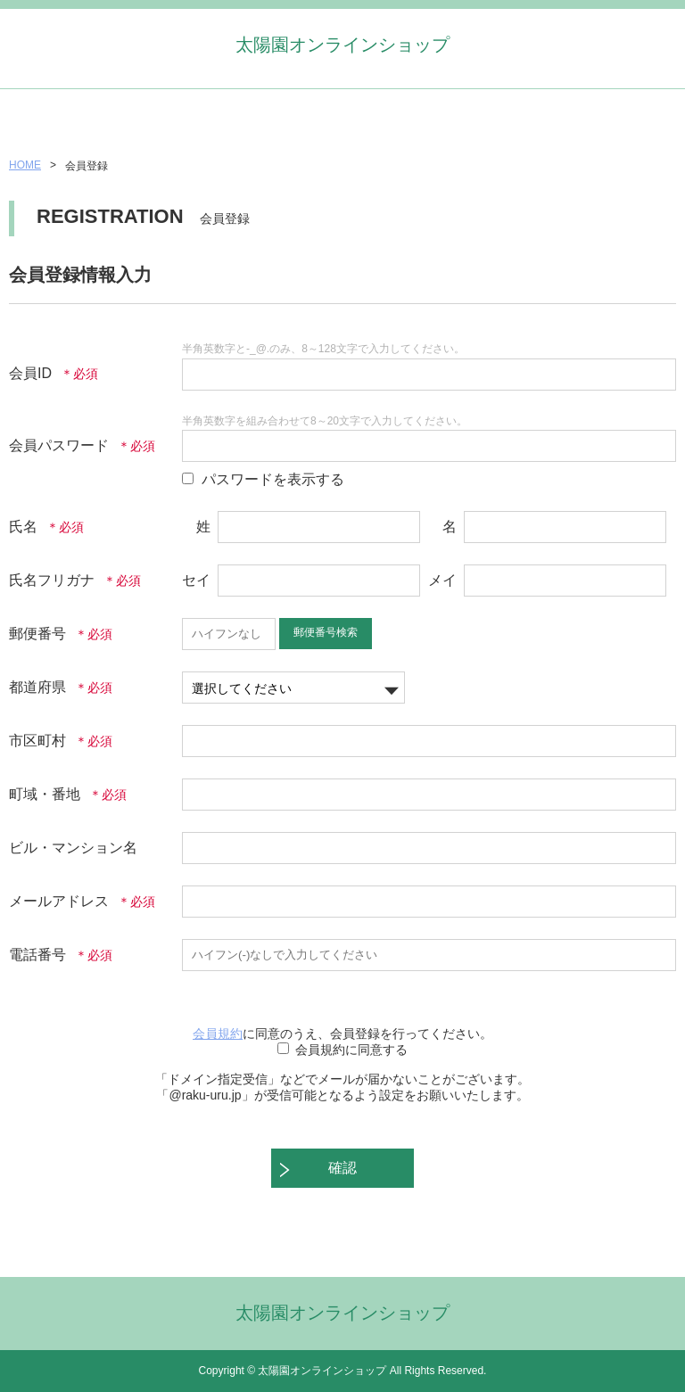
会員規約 (218, 1033)
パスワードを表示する (273, 479)
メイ (442, 580)
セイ (196, 580)
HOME (25, 165)
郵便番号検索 (325, 632)
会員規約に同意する (351, 1049)
